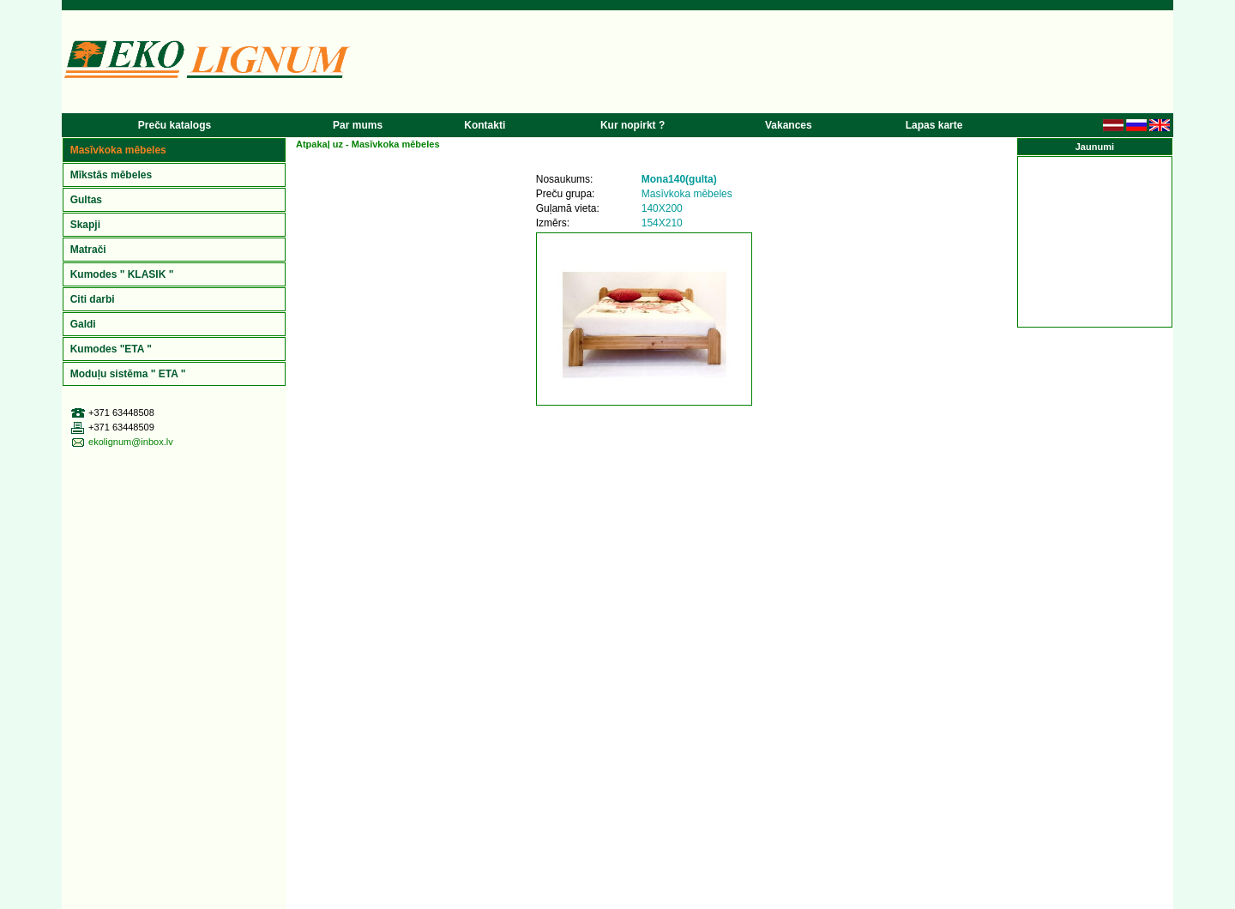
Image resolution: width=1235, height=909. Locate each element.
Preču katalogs (174, 125)
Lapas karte (934, 125)
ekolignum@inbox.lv (130, 441)
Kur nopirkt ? (632, 125)
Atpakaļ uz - (368, 144)
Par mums (358, 125)
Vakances (788, 125)
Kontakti (484, 125)
